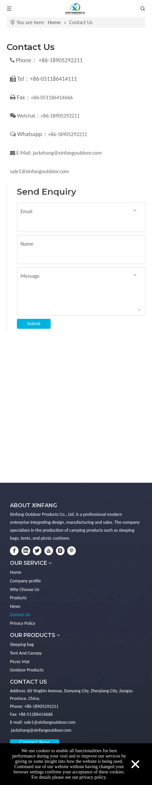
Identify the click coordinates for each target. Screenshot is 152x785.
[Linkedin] (26, 550)
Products (18, 598)
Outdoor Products (26, 670)
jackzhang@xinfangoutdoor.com (67, 153)
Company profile (25, 581)
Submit (33, 323)
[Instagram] (60, 550)
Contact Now (34, 742)
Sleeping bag (22, 644)
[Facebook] (14, 550)
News (15, 606)
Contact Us (20, 614)
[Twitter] (37, 550)
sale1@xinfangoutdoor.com (39, 171)
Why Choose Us (24, 589)
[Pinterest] (71, 550)
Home (15, 572)
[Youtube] (48, 550)
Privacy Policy (22, 623)
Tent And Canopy (26, 653)
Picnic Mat (19, 661)
